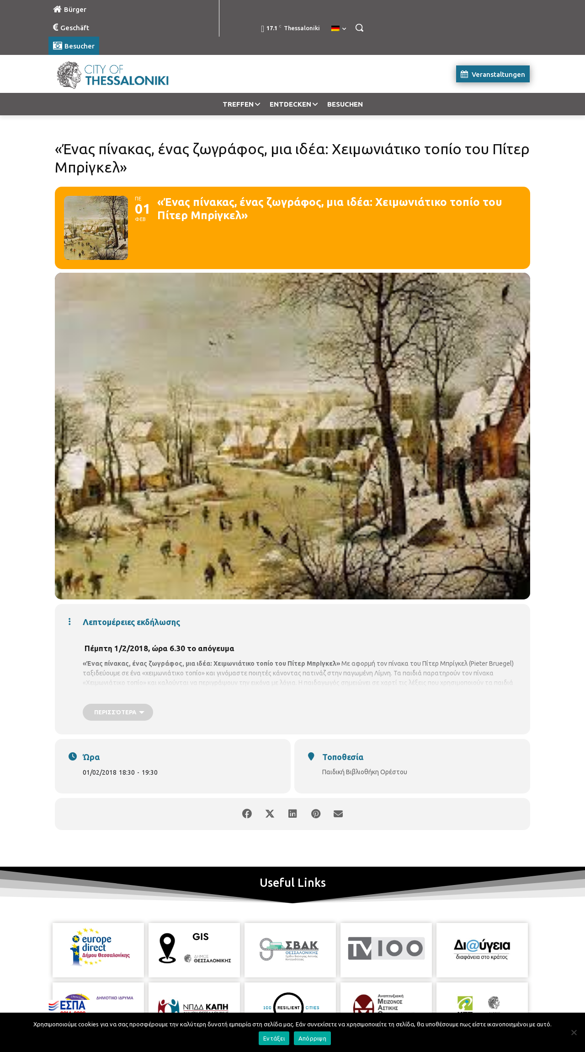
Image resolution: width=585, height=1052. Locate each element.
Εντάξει (274, 1038)
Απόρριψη (312, 1038)
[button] (359, 27)
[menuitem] (338, 29)
